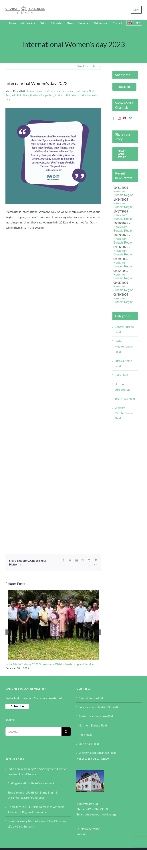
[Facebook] (113, 118)
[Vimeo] (130, 118)
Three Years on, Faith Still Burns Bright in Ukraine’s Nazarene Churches (33, 795)
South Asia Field (62, 95)
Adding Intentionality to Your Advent (31, 783)
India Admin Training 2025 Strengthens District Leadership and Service (49, 664)
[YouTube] (124, 118)
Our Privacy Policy (88, 828)
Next (95, 66)
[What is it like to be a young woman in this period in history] (53, 156)
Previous (82, 66)
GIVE (136, 10)
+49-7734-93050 (97, 809)
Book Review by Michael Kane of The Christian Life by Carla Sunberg (37, 823)
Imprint (81, 834)
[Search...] (33, 731)
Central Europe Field (38, 91)
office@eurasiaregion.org (100, 814)
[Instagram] (119, 118)
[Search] (66, 731)
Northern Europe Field (41, 95)
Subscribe (17, 706)
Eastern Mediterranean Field (65, 91)
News (26, 95)
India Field (16, 95)
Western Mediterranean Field (124, 413)
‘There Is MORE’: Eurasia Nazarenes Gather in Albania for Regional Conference (36, 809)
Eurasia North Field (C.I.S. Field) (98, 707)
